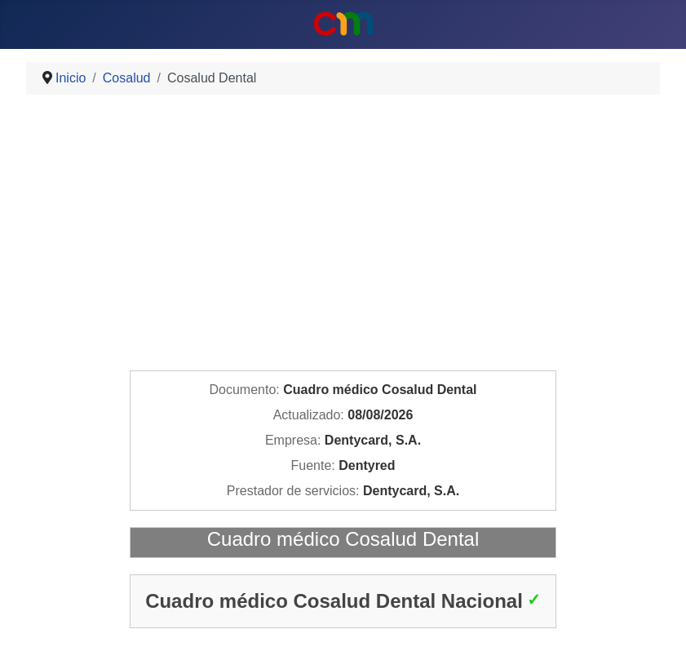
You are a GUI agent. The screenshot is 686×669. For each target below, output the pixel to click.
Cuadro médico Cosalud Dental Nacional (334, 601)
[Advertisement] (343, 235)
